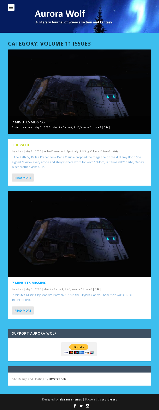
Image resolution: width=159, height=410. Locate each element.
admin (28, 127)
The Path (20, 144)
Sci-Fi (76, 127)
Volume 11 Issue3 (91, 127)
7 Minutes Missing (28, 122)
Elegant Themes (70, 399)
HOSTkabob (57, 379)
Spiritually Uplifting (78, 151)
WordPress (109, 399)
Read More (22, 178)
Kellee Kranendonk (55, 151)
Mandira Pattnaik (62, 127)
